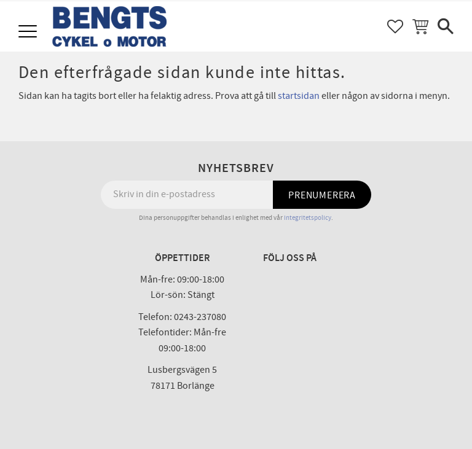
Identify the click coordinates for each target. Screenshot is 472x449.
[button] (29, 32)
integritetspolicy (307, 217)
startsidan (299, 96)
